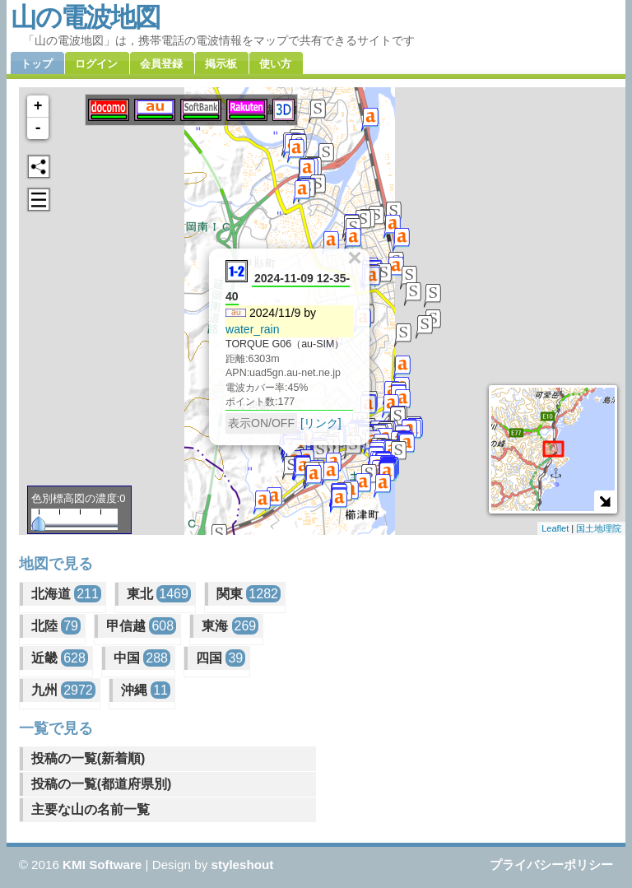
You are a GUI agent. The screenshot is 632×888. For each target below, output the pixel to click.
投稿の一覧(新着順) (88, 758)
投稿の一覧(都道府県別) (101, 784)
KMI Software (102, 865)
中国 (142, 658)
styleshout (242, 865)
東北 (159, 593)
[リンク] (321, 423)
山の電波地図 (85, 17)
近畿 (59, 658)
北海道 (66, 593)
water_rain (252, 329)
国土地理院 (598, 528)
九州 (63, 690)
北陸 (56, 626)
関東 (248, 593)
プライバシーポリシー (551, 865)
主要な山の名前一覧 (90, 809)
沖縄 (145, 690)
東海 (230, 626)
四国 (220, 658)
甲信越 (141, 626)
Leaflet (555, 528)
